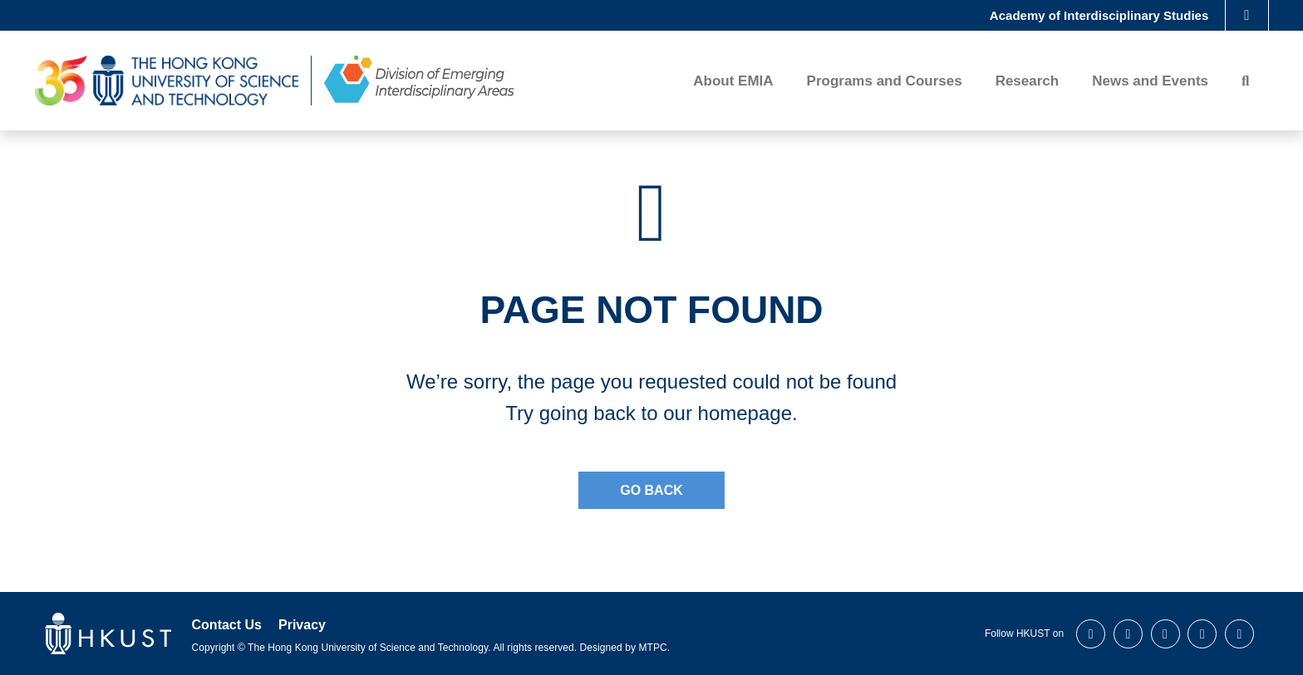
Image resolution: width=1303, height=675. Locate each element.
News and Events (1150, 82)
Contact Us (227, 625)
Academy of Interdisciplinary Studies (1099, 16)
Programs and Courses (884, 82)
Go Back (651, 490)
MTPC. (654, 647)
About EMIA (733, 82)
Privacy (302, 625)
